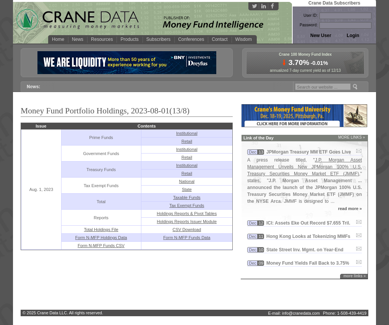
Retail (187, 141)
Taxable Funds (187, 197)
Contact (219, 39)
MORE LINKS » (351, 137)
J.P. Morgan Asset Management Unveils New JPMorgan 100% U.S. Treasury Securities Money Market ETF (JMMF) (304, 166)
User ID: (310, 15)
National (186, 181)
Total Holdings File (101, 229)
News (77, 39)
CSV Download (186, 229)
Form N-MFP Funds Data (186, 237)
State (187, 189)
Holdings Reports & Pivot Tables (187, 213)
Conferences (191, 39)
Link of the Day (258, 138)
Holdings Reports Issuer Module (187, 221)
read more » (350, 208)
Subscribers (158, 39)
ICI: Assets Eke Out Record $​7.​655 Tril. (308, 223)
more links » (355, 276)
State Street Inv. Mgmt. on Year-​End (305, 249)
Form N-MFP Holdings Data (101, 237)
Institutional (187, 133)
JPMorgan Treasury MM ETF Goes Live (308, 152)
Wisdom (243, 39)
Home (58, 39)
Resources (102, 39)
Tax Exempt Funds (186, 205)
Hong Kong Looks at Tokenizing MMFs (308, 236)
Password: (309, 25)
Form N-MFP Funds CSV (101, 245)
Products (129, 39)
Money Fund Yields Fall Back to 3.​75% (307, 263)
